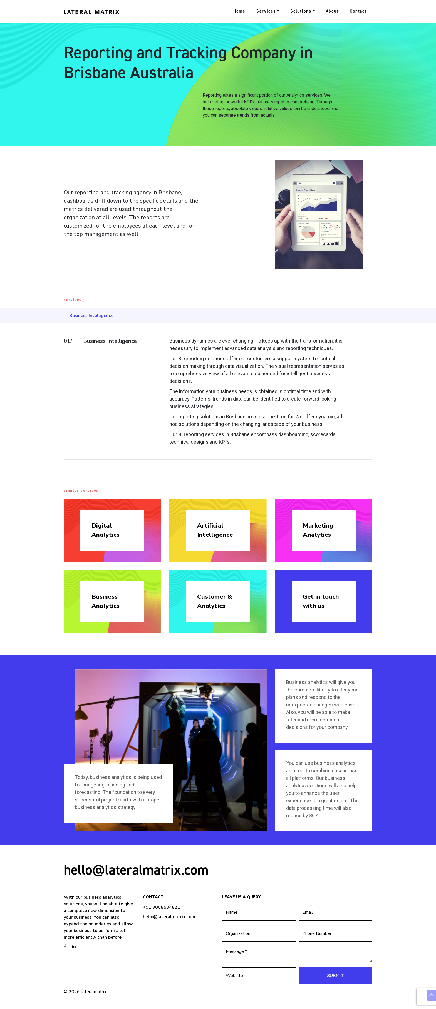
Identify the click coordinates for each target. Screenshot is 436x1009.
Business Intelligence (91, 316)
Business (112, 602)
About (332, 11)
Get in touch (324, 602)
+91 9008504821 (161, 907)
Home (239, 11)
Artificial (218, 530)
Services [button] (266, 11)
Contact (358, 11)
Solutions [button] (300, 11)
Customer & (218, 602)
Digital (112, 530)
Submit (335, 976)
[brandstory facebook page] (65, 947)
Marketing (324, 530)
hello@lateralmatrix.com (136, 869)
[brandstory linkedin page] (74, 947)
